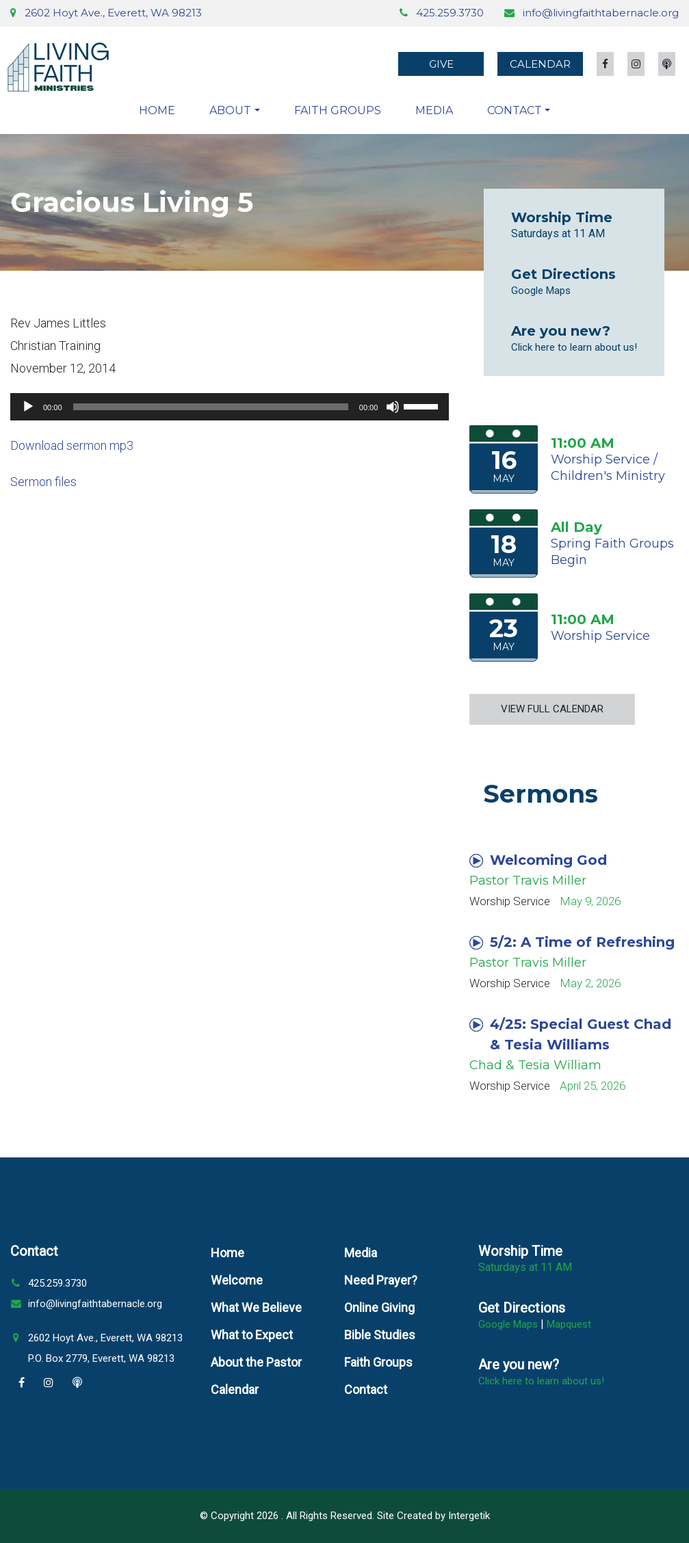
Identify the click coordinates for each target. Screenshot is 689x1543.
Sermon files (43, 481)
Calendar (540, 63)
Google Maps (541, 290)
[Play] (28, 407)
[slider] (210, 406)
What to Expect (252, 1335)
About (230, 110)
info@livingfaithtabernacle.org (601, 12)
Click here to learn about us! (574, 347)
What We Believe (256, 1307)
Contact (514, 110)
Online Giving (379, 1307)
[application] (229, 406)
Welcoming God (538, 860)
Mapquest (569, 1324)
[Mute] (393, 407)
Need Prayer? (380, 1280)
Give (441, 63)
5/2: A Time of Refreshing (572, 942)
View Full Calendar (552, 709)
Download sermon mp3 (71, 445)
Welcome (237, 1280)
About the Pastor (256, 1362)
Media (434, 110)
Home (157, 110)
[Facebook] (21, 1383)
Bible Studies (379, 1335)
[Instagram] (49, 1383)
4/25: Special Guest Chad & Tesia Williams (570, 1034)
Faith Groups (337, 110)
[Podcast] (77, 1383)
